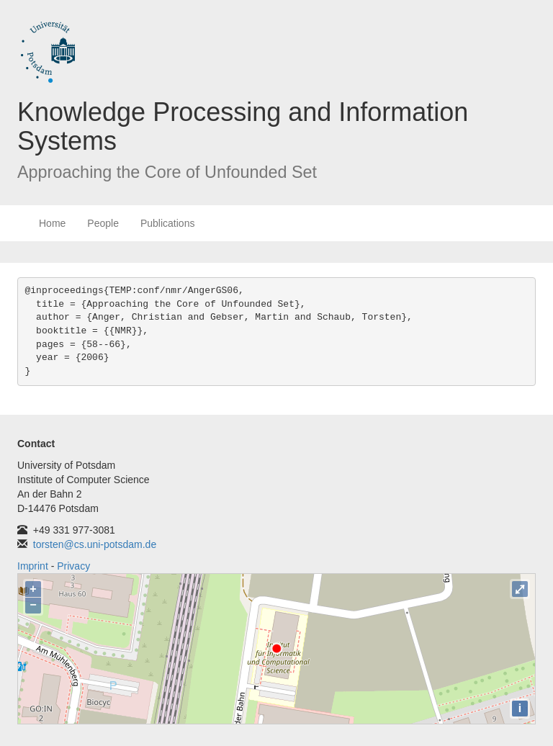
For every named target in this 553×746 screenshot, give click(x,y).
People (103, 223)
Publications (167, 223)
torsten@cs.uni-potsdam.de (94, 544)
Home (52, 223)
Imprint (32, 566)
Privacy (73, 566)
